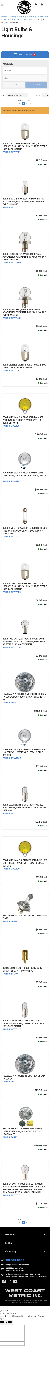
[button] (19, 1222)
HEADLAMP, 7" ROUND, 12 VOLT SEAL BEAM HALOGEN (24, 1077)
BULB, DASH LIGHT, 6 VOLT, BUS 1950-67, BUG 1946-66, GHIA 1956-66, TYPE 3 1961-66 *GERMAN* (25, 808)
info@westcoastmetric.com (17, 1265)
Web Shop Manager (30, 1303)
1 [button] (23, 1222)
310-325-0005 (14, 1260)
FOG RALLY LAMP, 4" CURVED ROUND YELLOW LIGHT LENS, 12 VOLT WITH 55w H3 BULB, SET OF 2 (25, 863)
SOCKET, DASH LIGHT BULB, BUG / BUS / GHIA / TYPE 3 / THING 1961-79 (22, 969)
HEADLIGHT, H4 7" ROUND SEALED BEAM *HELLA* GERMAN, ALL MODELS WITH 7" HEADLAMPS (22, 1131)
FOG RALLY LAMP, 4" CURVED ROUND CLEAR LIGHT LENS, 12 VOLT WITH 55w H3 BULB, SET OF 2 (24, 752)
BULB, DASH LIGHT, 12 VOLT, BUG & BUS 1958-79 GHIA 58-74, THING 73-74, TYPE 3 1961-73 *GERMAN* (23, 1023)
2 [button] (26, 1222)
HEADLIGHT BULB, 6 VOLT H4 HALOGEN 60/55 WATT (25, 917)
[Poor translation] (9, 1322)
